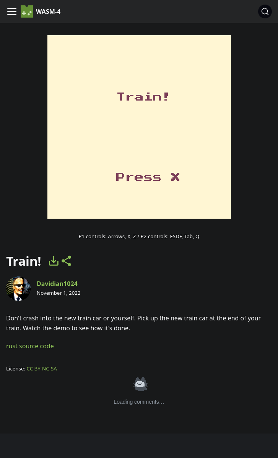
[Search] (265, 11)
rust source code (30, 346)
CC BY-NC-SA (42, 368)
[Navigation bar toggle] (12, 11)
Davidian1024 (57, 283)
